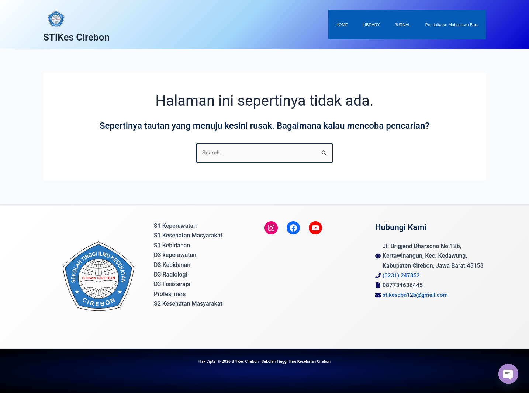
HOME (365, 24)
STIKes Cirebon (76, 37)
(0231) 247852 (402, 275)
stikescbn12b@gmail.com (417, 294)
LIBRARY (388, 24)
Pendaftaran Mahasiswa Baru (455, 24)
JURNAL (413, 24)
